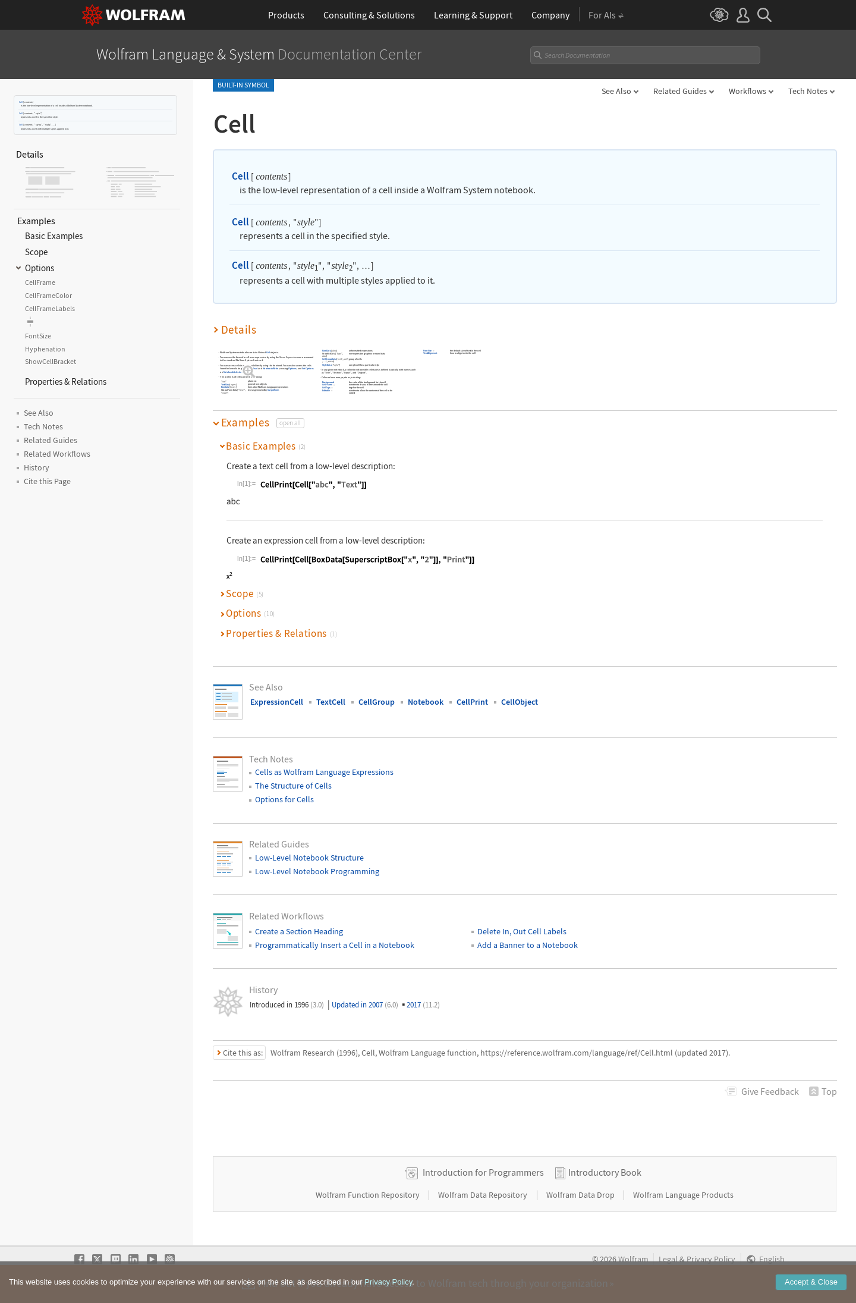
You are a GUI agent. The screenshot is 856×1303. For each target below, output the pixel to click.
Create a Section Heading (299, 931)
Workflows (747, 91)
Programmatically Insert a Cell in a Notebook (334, 945)
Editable (326, 390)
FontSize (427, 350)
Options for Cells (284, 799)
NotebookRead (249, 368)
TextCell (330, 701)
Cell (21, 102)
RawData (326, 350)
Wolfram (633, 1259)
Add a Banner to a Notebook (527, 945)
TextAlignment (430, 353)
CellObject (519, 701)
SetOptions (308, 368)
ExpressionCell (276, 701)
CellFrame (327, 385)
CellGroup (376, 701)
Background (328, 382)
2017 (423, 1005)
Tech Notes (807, 91)
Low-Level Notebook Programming (317, 871)
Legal (668, 1259)
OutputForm (273, 390)
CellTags (326, 388)
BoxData (225, 387)
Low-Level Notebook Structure (309, 857)
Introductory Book (604, 1172)
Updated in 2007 (365, 1005)
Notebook (425, 701)
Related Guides (680, 91)
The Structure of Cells (293, 785)
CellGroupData (329, 359)
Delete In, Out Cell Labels (522, 931)
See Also (616, 91)
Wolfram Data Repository (483, 1194)
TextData (225, 384)
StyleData (327, 364)
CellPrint (472, 701)
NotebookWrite (270, 368)
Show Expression (288, 357)
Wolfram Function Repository (368, 1194)
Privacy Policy (711, 1259)
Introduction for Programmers (483, 1172)
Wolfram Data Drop (581, 1194)
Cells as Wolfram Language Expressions (324, 772)
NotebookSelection (233, 372)
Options (292, 368)
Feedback (770, 1091)
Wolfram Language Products (683, 1194)
